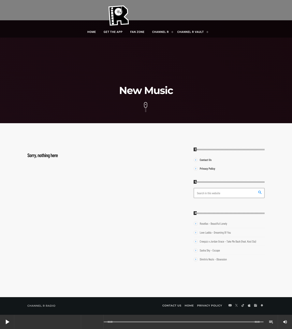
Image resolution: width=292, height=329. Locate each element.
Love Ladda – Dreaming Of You (215, 232)
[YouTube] (230, 305)
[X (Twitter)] (236, 305)
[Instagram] (255, 305)
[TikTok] (243, 305)
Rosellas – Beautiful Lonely (213, 223)
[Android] (262, 305)
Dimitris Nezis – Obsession (213, 259)
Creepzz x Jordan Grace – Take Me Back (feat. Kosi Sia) (228, 241)
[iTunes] (249, 305)
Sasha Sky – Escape (210, 250)
